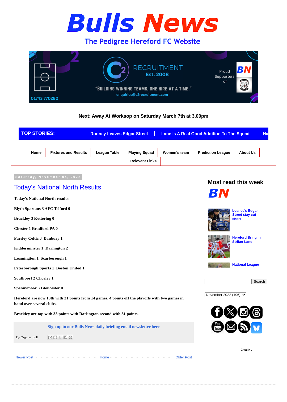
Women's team (176, 152)
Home (36, 152)
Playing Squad (141, 152)
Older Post (184, 357)
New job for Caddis (248, 193)
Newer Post (24, 357)
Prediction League (214, 152)
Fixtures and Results (68, 152)
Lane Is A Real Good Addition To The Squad (208, 134)
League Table (107, 152)
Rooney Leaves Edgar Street (122, 134)
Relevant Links (143, 161)
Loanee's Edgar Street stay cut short (245, 251)
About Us (247, 152)
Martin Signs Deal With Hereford (246, 222)
